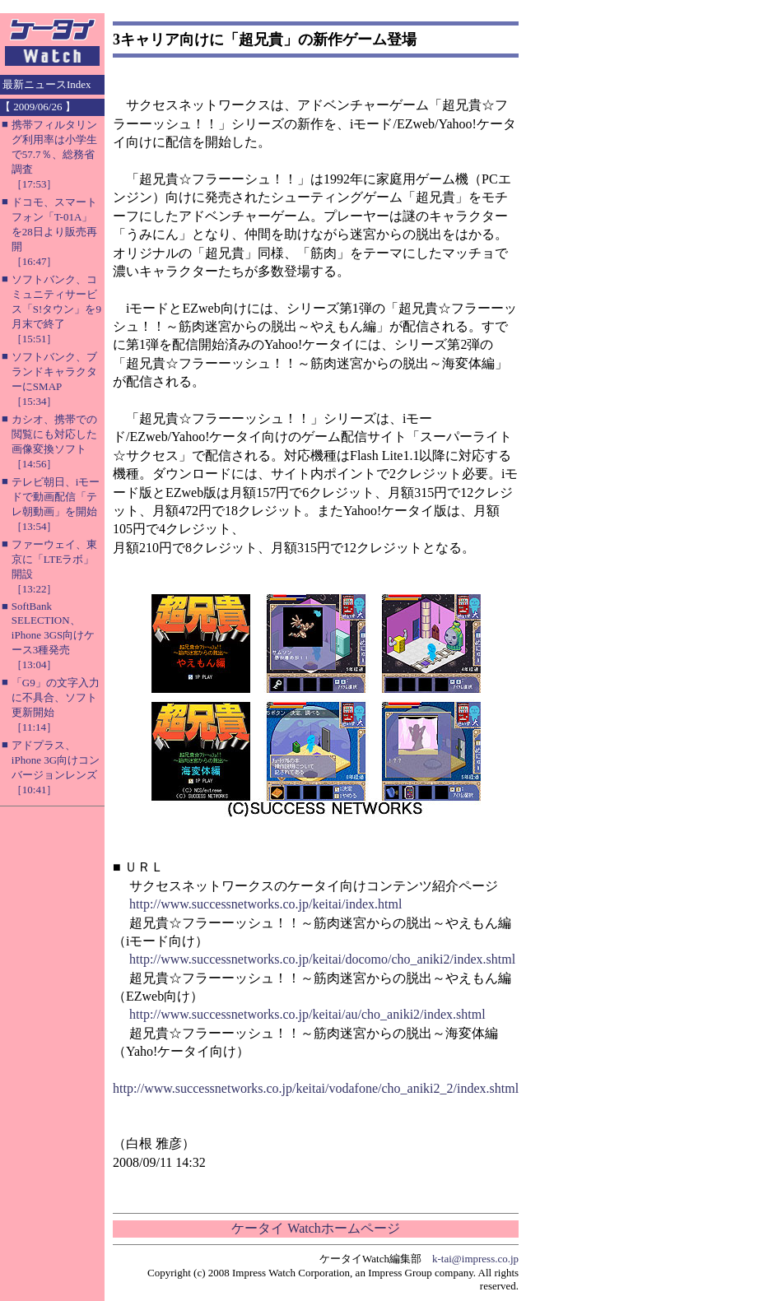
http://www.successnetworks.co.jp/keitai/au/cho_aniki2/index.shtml (307, 1014)
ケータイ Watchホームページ (315, 1228)
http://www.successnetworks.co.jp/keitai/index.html (265, 904)
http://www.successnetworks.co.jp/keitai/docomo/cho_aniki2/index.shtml (322, 959)
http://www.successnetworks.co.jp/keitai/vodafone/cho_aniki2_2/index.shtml (316, 1088)
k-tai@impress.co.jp (475, 1258)
